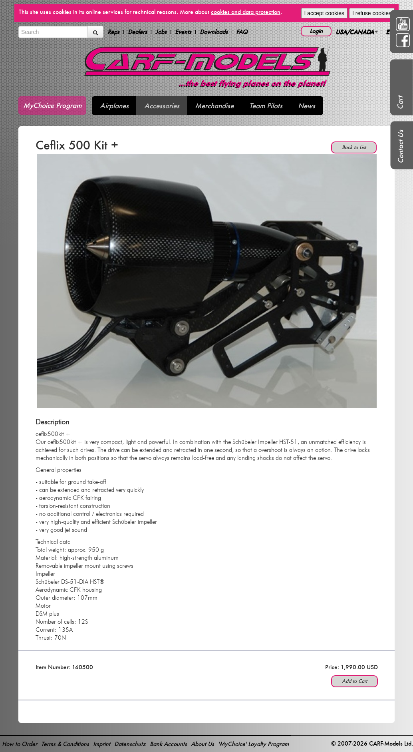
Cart (400, 102)
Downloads (214, 32)
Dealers (137, 32)
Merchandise (214, 105)
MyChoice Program (52, 105)
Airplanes (114, 105)
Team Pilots (265, 105)
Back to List (354, 147)
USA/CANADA (357, 32)
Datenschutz (130, 744)
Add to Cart (354, 681)
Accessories (161, 105)
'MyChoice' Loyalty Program (253, 744)
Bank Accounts (168, 744)
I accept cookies (324, 13)
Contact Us (400, 146)
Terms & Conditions (65, 744)
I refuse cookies (371, 13)
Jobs (161, 32)
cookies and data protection (245, 12)
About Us (202, 744)
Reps (113, 32)
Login (316, 31)
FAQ (242, 32)
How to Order (19, 744)
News (306, 105)
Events (183, 32)
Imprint (101, 744)
